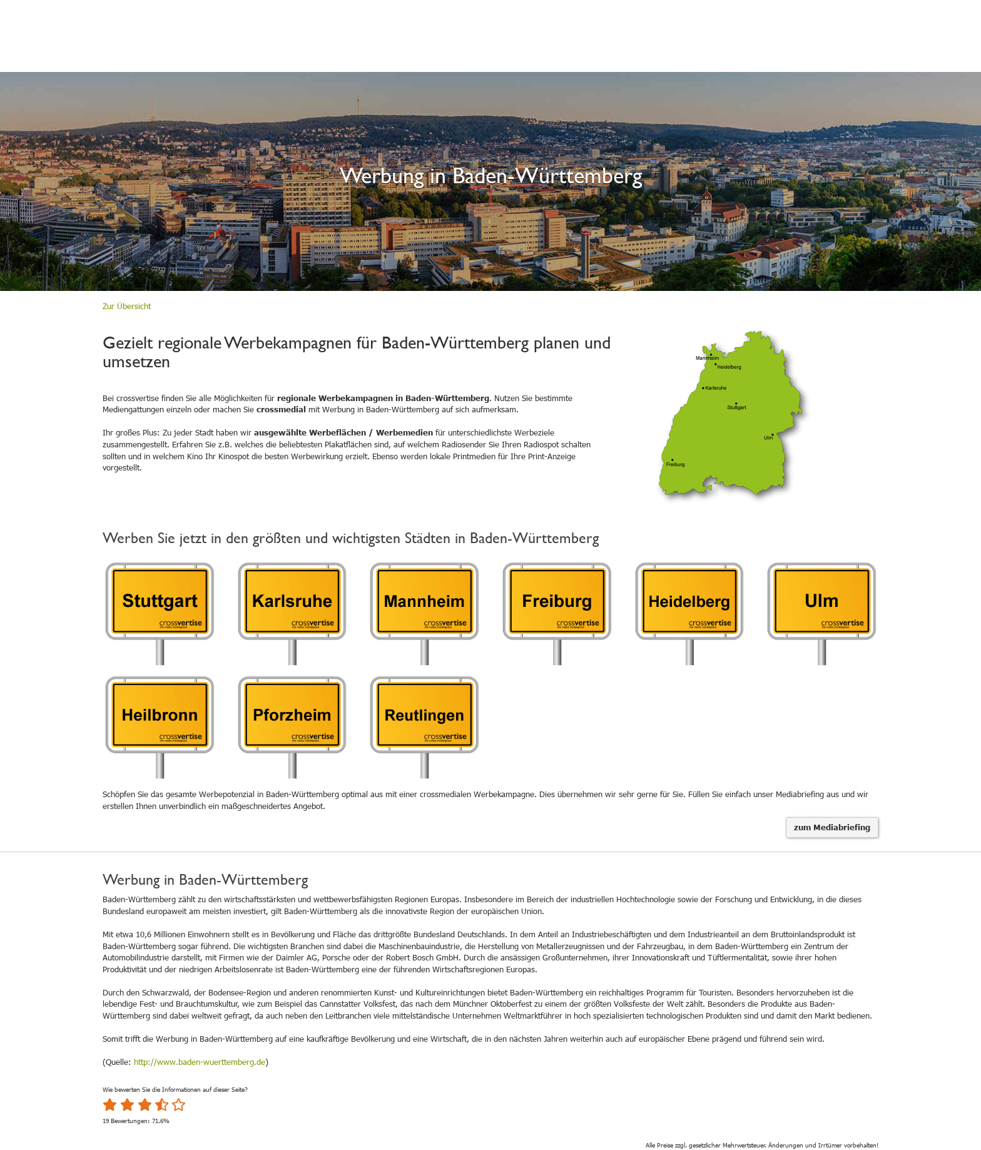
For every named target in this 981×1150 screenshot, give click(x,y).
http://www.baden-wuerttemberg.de (199, 1062)
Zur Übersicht (127, 306)
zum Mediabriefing (832, 827)
